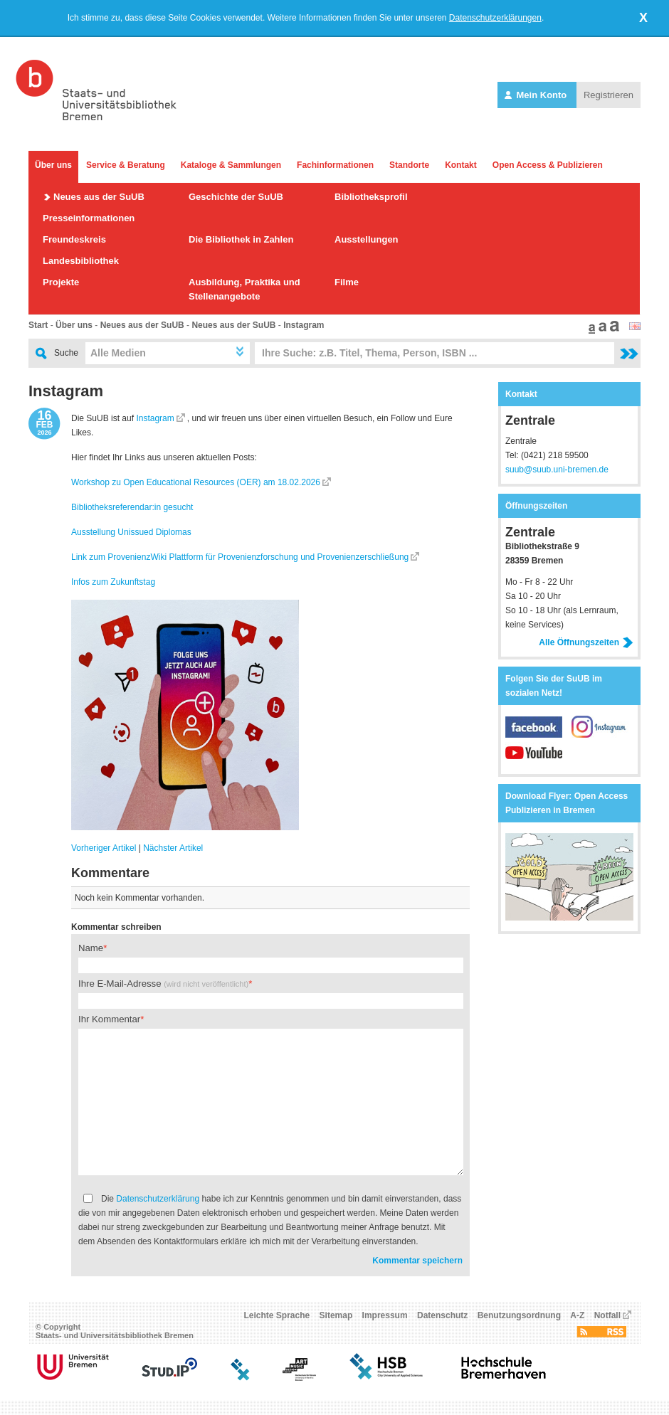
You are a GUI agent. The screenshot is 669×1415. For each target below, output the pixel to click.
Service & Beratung (125, 165)
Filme (346, 282)
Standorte (409, 165)
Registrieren (608, 95)
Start (38, 325)
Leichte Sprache (277, 1315)
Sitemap (336, 1315)
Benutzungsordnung (519, 1315)
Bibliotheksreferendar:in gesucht (132, 507)
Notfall (607, 1315)
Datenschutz (442, 1315)
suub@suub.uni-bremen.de (557, 470)
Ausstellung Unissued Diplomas (131, 532)
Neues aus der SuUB (98, 196)
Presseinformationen (89, 218)
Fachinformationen (335, 165)
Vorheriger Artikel (103, 848)
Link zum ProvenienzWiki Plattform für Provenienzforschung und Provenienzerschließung (240, 557)
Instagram (303, 325)
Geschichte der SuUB (236, 196)
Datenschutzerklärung (157, 1199)
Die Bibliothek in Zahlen (241, 239)
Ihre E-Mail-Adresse (163, 983)
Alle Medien (118, 353)
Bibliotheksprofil (371, 196)
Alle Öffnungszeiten (586, 642)
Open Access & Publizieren (547, 165)
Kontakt (461, 165)
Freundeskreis (74, 239)
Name (90, 948)
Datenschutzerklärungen (495, 18)
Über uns (53, 165)
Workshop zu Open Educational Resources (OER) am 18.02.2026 (195, 482)
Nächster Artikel (173, 848)
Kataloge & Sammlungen (231, 165)
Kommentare (110, 873)
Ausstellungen (366, 239)
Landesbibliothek (81, 260)
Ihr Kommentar (109, 1019)
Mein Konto (537, 95)
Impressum (385, 1315)
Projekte (61, 282)
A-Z (577, 1315)
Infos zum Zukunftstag (113, 582)
